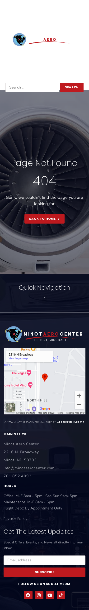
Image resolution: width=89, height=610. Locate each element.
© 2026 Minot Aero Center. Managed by (44, 422)
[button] (44, 13)
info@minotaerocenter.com (44, 74)
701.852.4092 (44, 66)
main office (15, 434)
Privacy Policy (16, 518)
